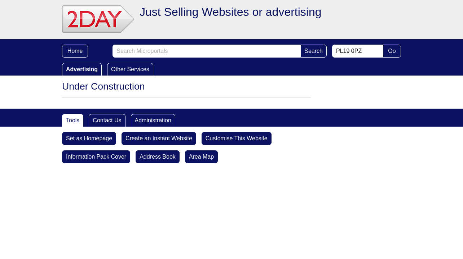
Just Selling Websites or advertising (231, 11)
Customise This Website (237, 138)
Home (75, 51)
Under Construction (103, 86)
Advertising (82, 69)
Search (313, 51)
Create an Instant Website (158, 138)
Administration (153, 120)
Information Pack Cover (96, 157)
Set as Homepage (89, 138)
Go (392, 51)
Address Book (158, 157)
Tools (72, 120)
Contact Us (107, 120)
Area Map (201, 157)
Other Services (130, 69)
